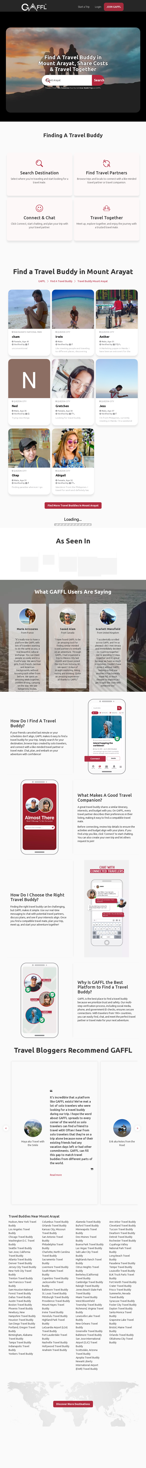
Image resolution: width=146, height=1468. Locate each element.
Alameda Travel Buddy (88, 1221)
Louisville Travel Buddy (122, 1270)
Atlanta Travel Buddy (20, 1259)
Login (98, 6)
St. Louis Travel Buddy (54, 1293)
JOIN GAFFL (114, 6)
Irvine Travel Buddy (52, 1312)
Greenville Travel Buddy (89, 1331)
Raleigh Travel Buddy (87, 1285)
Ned (15, 406)
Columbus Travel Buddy (55, 1221)
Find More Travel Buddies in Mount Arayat (73, 505)
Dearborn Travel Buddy (122, 1233)
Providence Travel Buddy (56, 1301)
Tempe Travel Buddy (120, 1267)
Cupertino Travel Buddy (55, 1278)
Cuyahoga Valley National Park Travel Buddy (120, 1248)
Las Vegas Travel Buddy (89, 1248)
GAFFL (41, 281)
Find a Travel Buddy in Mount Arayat (73, 271)
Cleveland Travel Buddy (122, 1225)
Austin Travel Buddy (20, 1301)
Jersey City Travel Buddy (22, 1267)
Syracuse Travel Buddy (122, 1301)
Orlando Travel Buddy (54, 1225)
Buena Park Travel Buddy (90, 1244)
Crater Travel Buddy (120, 1285)
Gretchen (62, 406)
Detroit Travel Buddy (120, 1236)
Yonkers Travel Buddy (21, 1353)
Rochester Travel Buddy (122, 1240)
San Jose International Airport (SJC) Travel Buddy (88, 1342)
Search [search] (99, 80)
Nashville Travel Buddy (55, 1342)
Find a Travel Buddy (61, 281)
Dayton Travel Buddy (121, 1308)
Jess (102, 406)
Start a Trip (84, 6)
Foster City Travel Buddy (123, 1304)
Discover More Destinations (73, 1404)
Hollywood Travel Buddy (55, 1346)
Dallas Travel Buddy (20, 1297)
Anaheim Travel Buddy (54, 1350)
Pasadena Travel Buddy (122, 1263)
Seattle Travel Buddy (20, 1248)
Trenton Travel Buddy (21, 1278)
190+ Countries (63, 88)
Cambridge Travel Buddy (89, 1282)
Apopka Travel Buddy (87, 1357)
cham (16, 336)
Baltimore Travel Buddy (55, 1289)
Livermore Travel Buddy (55, 1267)
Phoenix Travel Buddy (21, 1308)
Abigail (61, 475)
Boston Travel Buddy (20, 1304)
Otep (15, 475)
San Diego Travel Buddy (22, 1323)
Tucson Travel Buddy (121, 1229)
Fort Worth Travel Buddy (123, 1282)
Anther (104, 336)
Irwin (59, 336)
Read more (56, 1175)
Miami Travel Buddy (86, 1297)
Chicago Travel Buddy (21, 1236)
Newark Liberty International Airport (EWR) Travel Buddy (87, 1365)
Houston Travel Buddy (21, 1319)
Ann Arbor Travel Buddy (122, 1221)
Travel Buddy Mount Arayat (92, 281)
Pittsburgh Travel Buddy (55, 1297)
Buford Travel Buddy (87, 1225)
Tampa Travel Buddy (20, 1342)
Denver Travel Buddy (20, 1263)
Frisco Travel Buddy (120, 1289)
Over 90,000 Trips (86, 88)
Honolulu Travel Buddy (55, 1316)
